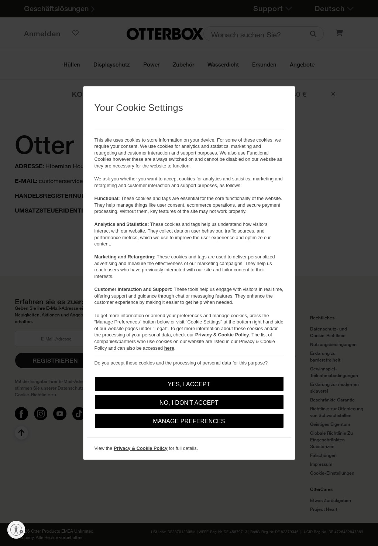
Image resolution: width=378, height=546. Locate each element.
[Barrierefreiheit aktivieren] (16, 530)
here (169, 348)
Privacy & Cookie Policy (222, 335)
